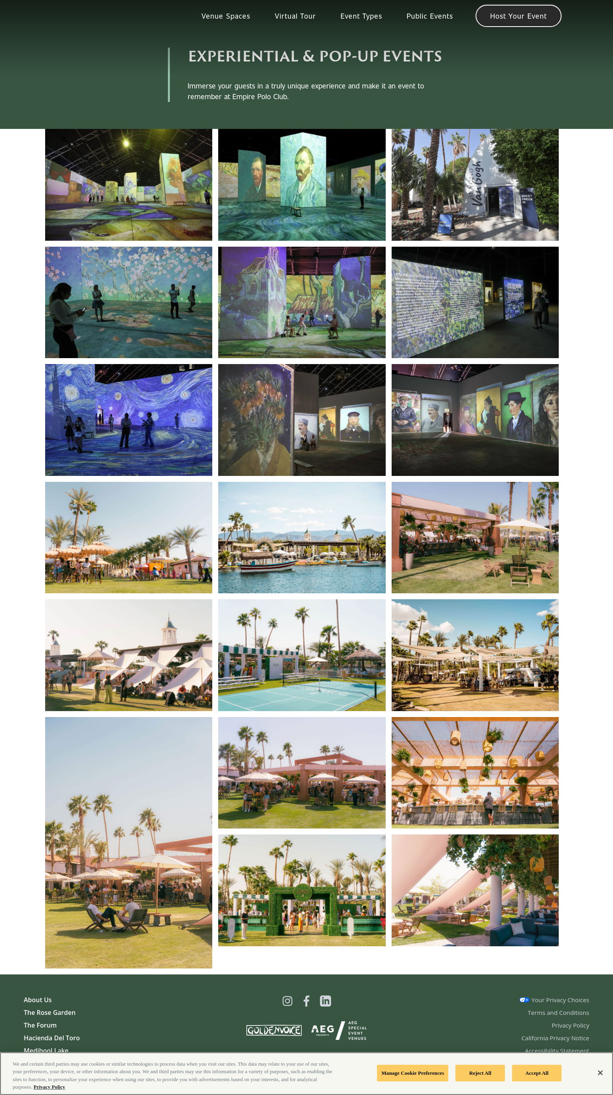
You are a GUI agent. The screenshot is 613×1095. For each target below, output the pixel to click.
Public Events (430, 16)
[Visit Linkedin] (325, 1001)
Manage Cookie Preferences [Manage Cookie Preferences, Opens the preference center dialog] (412, 1073)
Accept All (537, 1073)
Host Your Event (518, 16)
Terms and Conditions (558, 1012)
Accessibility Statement (557, 1051)
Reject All (480, 1073)
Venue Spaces (226, 16)
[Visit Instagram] (287, 1001)
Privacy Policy (570, 1025)
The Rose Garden (50, 1012)
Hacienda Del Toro (52, 1038)
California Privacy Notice (555, 1038)
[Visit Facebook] (306, 1001)
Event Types (361, 16)
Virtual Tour (295, 16)
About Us (38, 999)
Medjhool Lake (46, 1050)
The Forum (40, 1025)
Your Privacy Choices (560, 1000)
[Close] (600, 1073)
